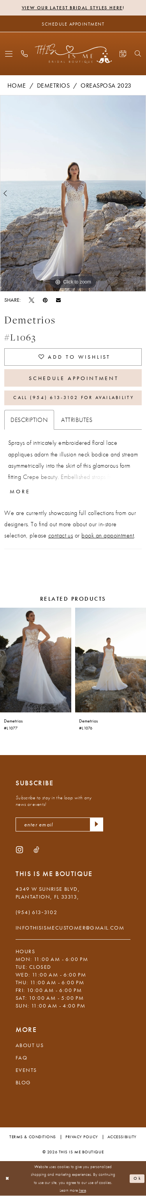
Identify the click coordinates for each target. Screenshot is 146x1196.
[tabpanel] (73, 193)
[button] (9, 53)
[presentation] (35, 660)
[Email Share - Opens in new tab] (58, 300)
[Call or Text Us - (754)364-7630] (24, 53)
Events (26, 1069)
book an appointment (107, 535)
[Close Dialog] (7, 1178)
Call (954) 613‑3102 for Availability (73, 397)
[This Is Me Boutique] (73, 53)
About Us (30, 1045)
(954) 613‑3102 (36, 912)
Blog (23, 1082)
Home (16, 85)
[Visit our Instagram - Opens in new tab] (19, 849)
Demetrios (53, 85)
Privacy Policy (81, 1136)
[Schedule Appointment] (73, 24)
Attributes (76, 420)
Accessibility (122, 1136)
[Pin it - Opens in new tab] (45, 299)
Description (29, 420)
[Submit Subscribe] (96, 824)
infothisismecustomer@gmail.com (70, 927)
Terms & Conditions (32, 1136)
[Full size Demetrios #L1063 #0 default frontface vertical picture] (73, 193)
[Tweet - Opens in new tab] (31, 299)
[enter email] (59, 824)
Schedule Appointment (74, 378)
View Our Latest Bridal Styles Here (72, 8)
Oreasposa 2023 (106, 85)
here (82, 1190)
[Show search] (137, 53)
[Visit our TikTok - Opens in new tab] (36, 849)
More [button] (20, 491)
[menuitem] (9, 53)
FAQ (21, 1057)
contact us (60, 535)
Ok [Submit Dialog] (137, 1178)
